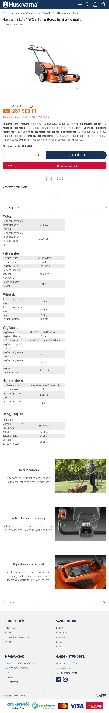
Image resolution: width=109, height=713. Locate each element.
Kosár (59, 642)
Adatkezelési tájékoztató (16, 668)
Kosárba (79, 155)
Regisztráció (62, 633)
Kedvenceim (61, 647)
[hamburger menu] (80, 4)
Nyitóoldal (9, 628)
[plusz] (38, 155)
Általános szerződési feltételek (19, 663)
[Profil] (95, 4)
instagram (65, 679)
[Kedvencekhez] (49, 178)
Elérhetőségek (11, 682)
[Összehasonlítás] (60, 178)
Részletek (11, 208)
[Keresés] (88, 4)
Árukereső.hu (18, 708)
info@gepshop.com (68, 673)
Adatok (8, 602)
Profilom (60, 637)
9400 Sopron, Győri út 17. (70, 663)
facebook (58, 679)
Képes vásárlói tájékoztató (17, 637)
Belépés (59, 628)
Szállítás (8, 677)
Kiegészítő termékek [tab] (15, 187)
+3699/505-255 (64, 668)
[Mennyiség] (24, 155)
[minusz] (10, 155)
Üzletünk (8, 642)
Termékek (8, 633)
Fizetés (7, 673)
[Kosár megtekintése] (103, 4)
